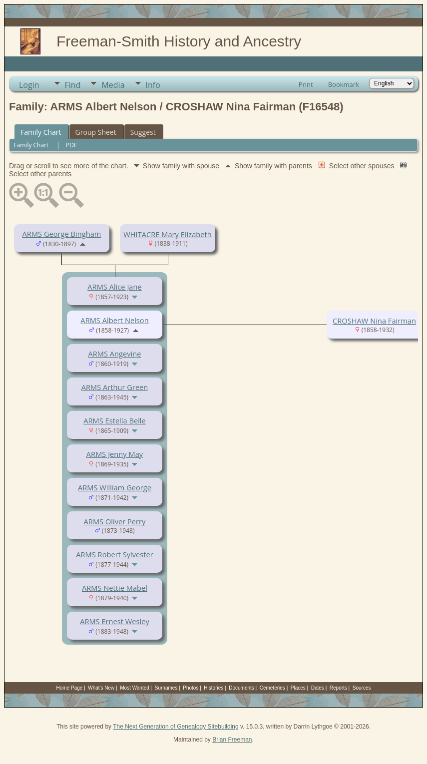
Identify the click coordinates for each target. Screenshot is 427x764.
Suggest (143, 132)
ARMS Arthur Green (114, 387)
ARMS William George (114, 487)
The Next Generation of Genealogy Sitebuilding (176, 726)
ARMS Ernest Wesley (114, 621)
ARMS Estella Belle (114, 420)
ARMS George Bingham (61, 234)
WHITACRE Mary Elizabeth (167, 234)
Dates (317, 688)
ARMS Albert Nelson (114, 320)
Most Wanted (134, 688)
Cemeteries (272, 688)
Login (29, 84)
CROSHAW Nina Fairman (374, 321)
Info (153, 84)
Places (298, 688)
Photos (190, 688)
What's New (101, 688)
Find (73, 84)
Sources (362, 688)
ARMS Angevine (114, 354)
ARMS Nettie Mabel (114, 588)
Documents (241, 688)
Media (112, 84)
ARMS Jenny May (114, 454)
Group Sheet (95, 132)
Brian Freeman (232, 739)
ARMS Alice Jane (114, 287)
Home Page (69, 688)
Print (306, 84)
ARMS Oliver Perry (115, 521)
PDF (71, 145)
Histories (213, 688)
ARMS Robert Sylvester (114, 554)
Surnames (166, 688)
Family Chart (40, 132)
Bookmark (343, 84)
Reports (338, 688)
